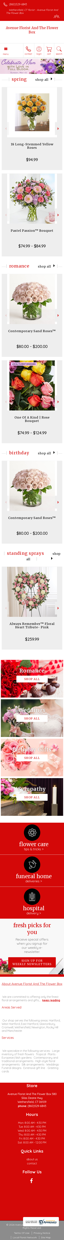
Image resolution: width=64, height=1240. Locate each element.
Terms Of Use (21, 1233)
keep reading (51, 1000)
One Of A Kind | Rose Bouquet (32, 419)
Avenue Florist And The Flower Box (32, 30)
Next (58, 128)
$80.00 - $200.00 (32, 346)
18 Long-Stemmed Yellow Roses (32, 146)
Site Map (46, 1237)
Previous (5, 128)
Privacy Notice (42, 1233)
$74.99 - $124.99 (32, 432)
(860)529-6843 (18, 4)
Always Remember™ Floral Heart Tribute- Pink (32, 625)
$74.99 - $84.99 (32, 246)
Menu (6, 54)
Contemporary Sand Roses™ (32, 331)
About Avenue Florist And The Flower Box (32, 984)
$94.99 (32, 159)
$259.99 (32, 639)
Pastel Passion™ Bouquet (32, 231)
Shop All (41, 80)
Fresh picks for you (32, 938)
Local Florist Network (25, 1237)
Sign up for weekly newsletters (32, 962)
